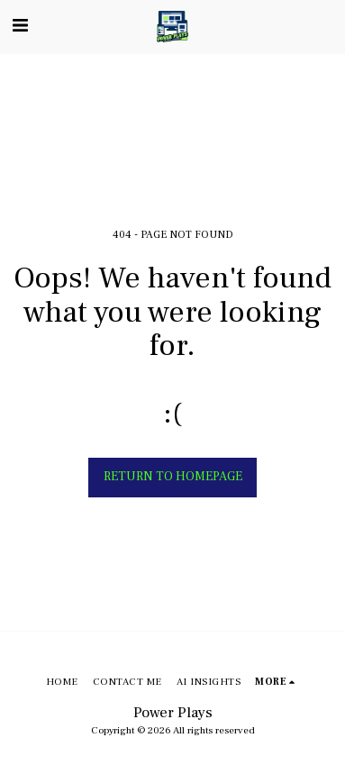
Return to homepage (173, 477)
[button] (20, 26)
